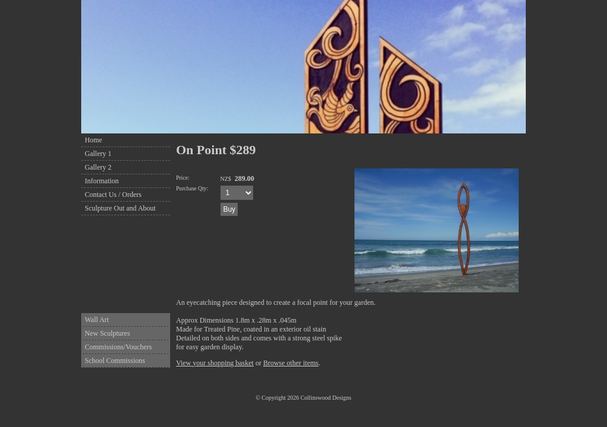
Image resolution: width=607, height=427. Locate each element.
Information (102, 181)
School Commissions (115, 360)
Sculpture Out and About (120, 208)
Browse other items (290, 363)
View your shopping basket (215, 363)
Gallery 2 (98, 167)
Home (93, 140)
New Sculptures (107, 333)
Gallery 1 (98, 153)
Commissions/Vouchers (118, 347)
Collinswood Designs (326, 397)
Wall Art (97, 320)
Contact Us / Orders (113, 194)
